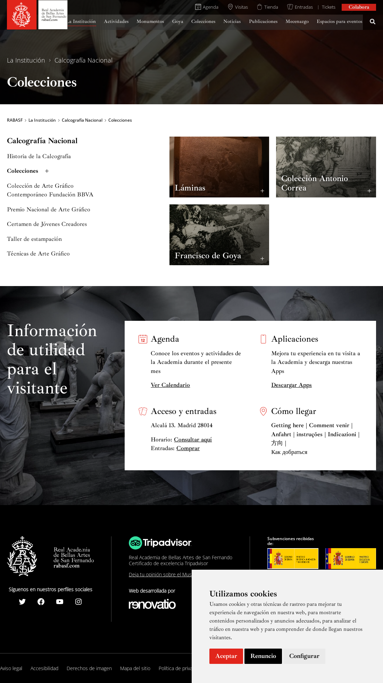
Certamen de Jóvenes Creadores (47, 224)
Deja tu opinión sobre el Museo (163, 574)
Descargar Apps (291, 385)
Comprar (188, 448)
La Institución (26, 60)
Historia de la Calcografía (39, 156)
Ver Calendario (170, 385)
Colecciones (28, 170)
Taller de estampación (34, 239)
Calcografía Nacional (84, 60)
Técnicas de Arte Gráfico (38, 253)
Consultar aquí (193, 439)
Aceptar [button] (226, 656)
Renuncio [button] (263, 656)
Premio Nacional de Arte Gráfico (48, 209)
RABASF (15, 120)
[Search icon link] (373, 22)
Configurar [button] (304, 656)
